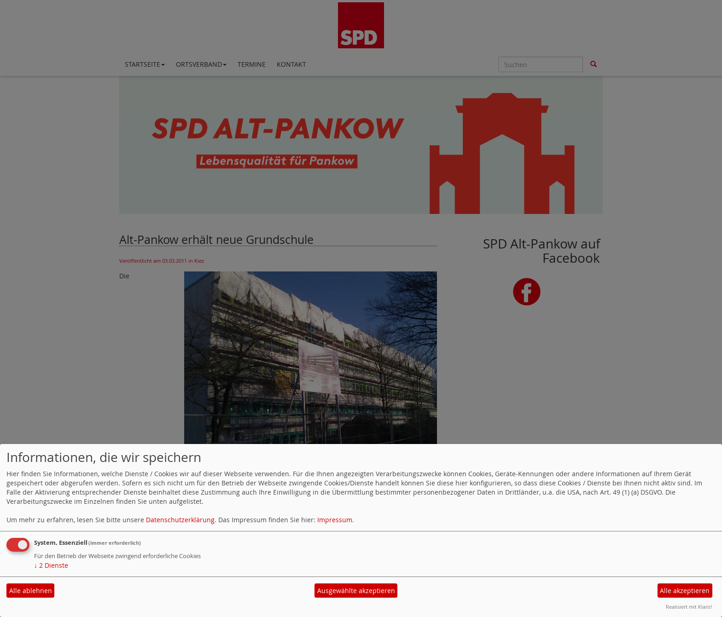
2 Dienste (51, 565)
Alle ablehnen (30, 590)
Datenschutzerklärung (180, 519)
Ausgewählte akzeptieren (356, 590)
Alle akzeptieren (685, 590)
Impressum (334, 519)
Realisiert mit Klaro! (689, 606)
